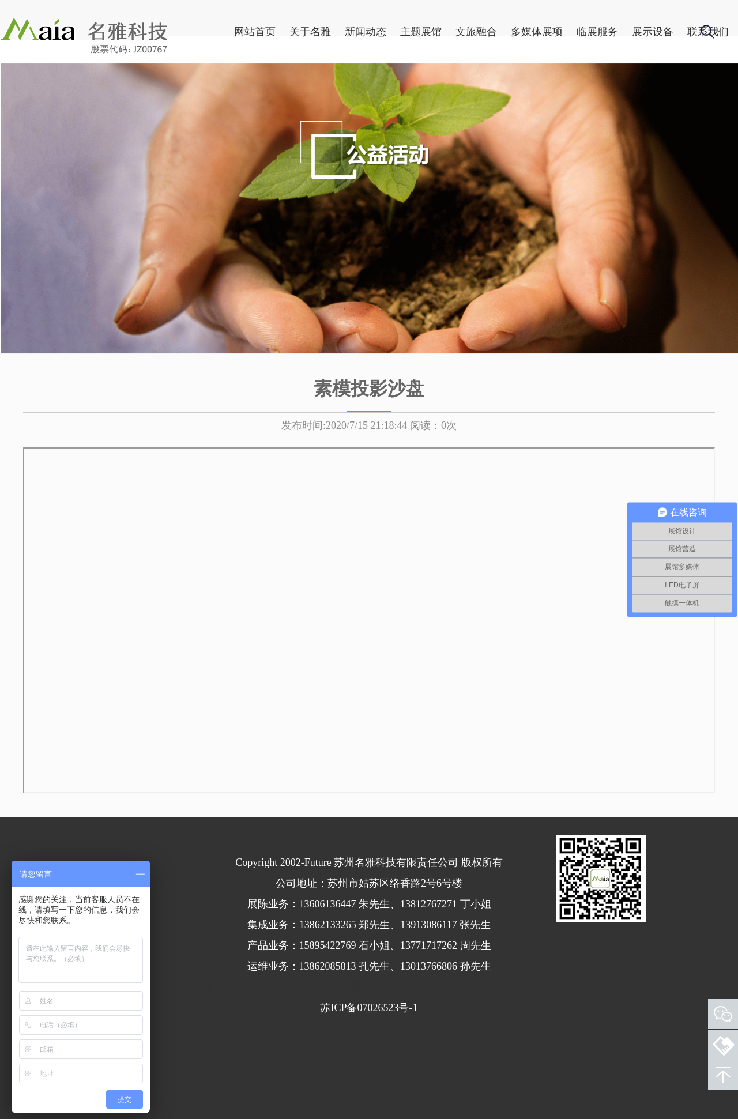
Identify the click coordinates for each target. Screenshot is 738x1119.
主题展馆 (379, 87)
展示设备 (610, 87)
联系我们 (666, 87)
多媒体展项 (495, 87)
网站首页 (213, 87)
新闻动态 (323, 87)
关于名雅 (268, 87)
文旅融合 (434, 87)
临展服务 (555, 87)
